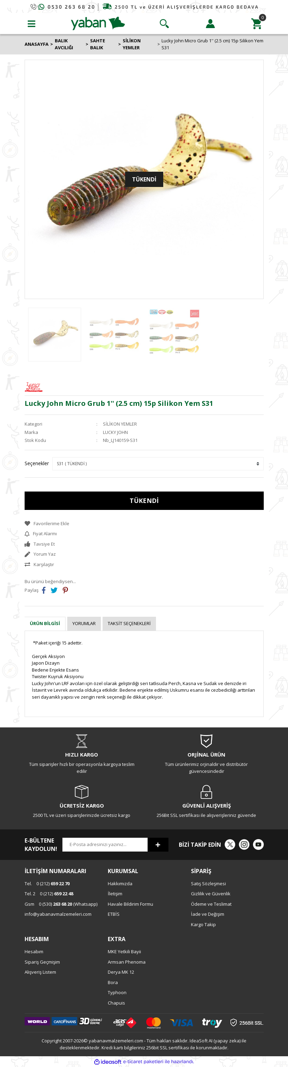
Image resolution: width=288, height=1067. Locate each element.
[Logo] (98, 23)
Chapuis (116, 1003)
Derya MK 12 (121, 972)
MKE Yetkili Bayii (124, 951)
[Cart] (256, 24)
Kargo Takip (203, 924)
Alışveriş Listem (40, 972)
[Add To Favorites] (144, 523)
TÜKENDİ (144, 500)
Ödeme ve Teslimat (211, 904)
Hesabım (34, 951)
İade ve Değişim (207, 914)
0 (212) (47, 883)
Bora (113, 982)
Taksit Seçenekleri (129, 623)
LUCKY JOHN (115, 432)
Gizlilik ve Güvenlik (210, 893)
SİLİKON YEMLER (120, 424)
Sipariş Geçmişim (42, 962)
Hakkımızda (120, 883)
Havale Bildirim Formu (130, 904)
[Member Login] (210, 24)
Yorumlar (84, 623)
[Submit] (158, 845)
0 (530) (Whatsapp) (61, 904)
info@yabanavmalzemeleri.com (58, 914)
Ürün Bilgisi (45, 623)
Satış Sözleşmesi (208, 883)
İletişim (115, 893)
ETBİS (114, 914)
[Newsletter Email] (105, 845)
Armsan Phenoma (127, 962)
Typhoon (117, 992)
